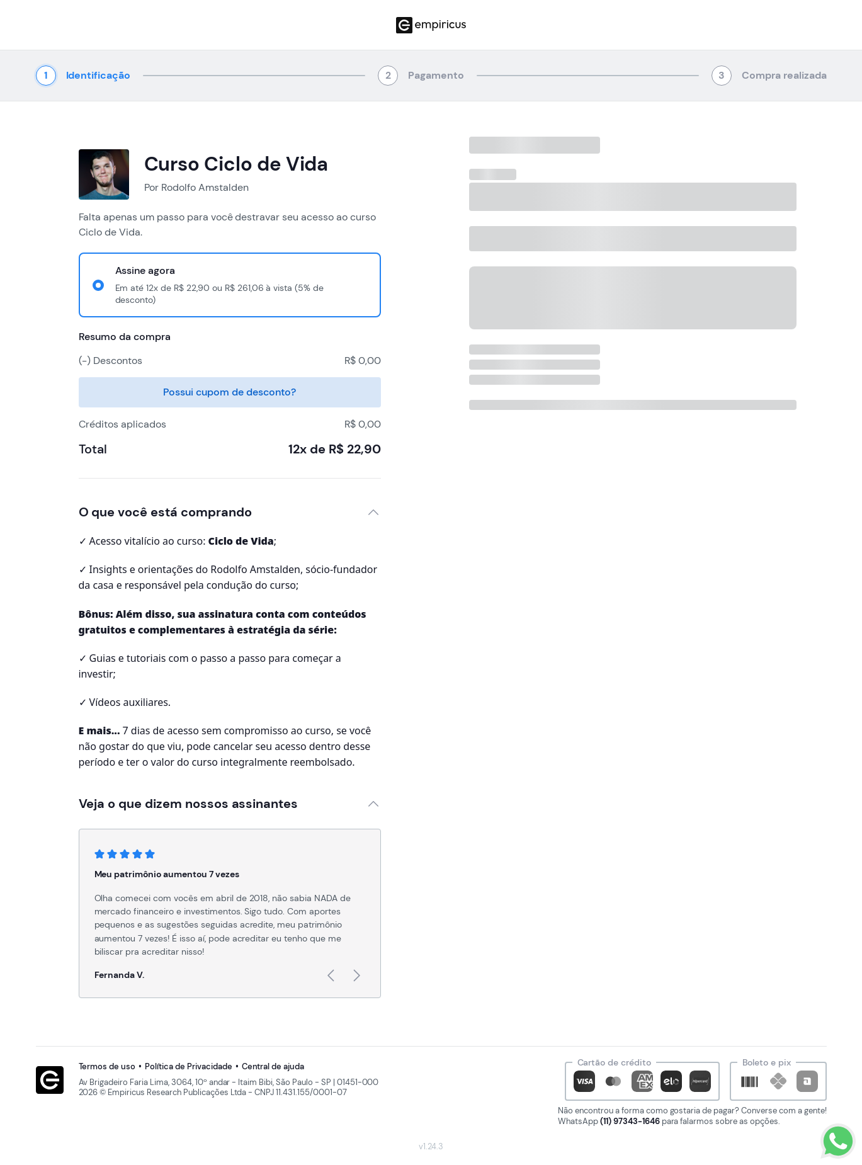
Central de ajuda (273, 1067)
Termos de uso (107, 1067)
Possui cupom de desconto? (229, 392)
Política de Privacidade (188, 1067)
